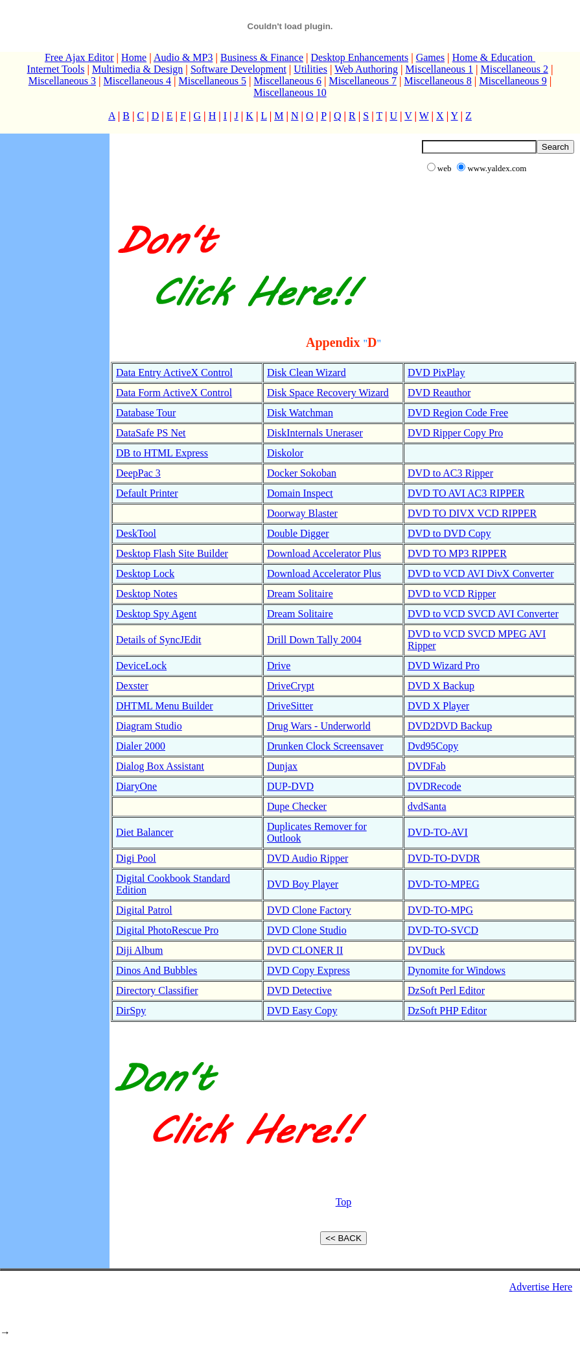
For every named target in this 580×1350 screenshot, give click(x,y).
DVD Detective (299, 990)
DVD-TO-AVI (438, 832)
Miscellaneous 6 (287, 80)
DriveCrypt (290, 685)
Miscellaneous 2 (514, 69)
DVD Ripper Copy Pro (455, 432)
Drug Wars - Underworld (319, 725)
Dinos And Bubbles (156, 970)
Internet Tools (56, 69)
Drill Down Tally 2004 (314, 639)
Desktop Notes (147, 593)
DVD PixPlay (436, 372)
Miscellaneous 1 (439, 69)
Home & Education (493, 57)
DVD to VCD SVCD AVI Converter (483, 613)
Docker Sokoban (301, 473)
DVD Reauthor (439, 392)
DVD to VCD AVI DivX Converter (481, 573)
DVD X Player (438, 705)
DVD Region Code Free (458, 412)
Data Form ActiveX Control (174, 392)
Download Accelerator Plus (324, 553)
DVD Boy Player (302, 884)
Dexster (132, 685)
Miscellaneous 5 (212, 80)
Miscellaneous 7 (362, 80)
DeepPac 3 (138, 473)
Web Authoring (366, 69)
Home (133, 57)
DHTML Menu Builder (164, 705)
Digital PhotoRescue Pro (167, 930)
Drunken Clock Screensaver (325, 746)
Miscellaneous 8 (437, 80)
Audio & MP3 (183, 57)
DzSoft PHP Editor (447, 1010)
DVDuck (426, 950)
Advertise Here (540, 1286)
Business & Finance (261, 57)
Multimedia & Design (137, 69)
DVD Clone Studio (307, 930)
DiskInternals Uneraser (315, 432)
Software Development (238, 69)
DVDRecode (434, 786)
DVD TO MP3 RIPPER (457, 553)
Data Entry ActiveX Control (174, 372)
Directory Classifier (157, 990)
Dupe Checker (297, 806)
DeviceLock (141, 665)
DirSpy (131, 1010)
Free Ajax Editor (79, 57)
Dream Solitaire (300, 593)
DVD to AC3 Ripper (450, 473)
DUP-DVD (290, 786)
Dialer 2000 (140, 746)
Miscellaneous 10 (289, 92)
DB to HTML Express (162, 452)
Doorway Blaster (302, 513)
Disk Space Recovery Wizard (328, 392)
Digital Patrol (144, 910)
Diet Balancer (144, 832)
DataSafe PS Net (151, 432)
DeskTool (136, 533)
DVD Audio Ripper (307, 858)
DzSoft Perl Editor (446, 990)
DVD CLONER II (305, 950)
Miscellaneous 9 (512, 80)
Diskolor (285, 452)
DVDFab (427, 766)
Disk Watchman (300, 412)
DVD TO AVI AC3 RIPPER (466, 493)
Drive (278, 665)
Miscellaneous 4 (137, 80)
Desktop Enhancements (360, 57)
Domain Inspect (300, 493)
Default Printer (147, 493)
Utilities (310, 69)
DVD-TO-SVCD (443, 930)
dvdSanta (427, 806)
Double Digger (298, 533)
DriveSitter (290, 705)
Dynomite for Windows (456, 970)
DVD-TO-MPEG (444, 884)
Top (344, 1201)
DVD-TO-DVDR (444, 858)
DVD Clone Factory (309, 910)
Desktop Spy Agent (156, 613)
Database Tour (146, 412)
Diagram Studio (149, 725)
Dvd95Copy (433, 746)
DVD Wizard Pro (444, 665)
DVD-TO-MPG (440, 910)
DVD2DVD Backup (450, 725)
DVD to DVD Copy (449, 533)
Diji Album (139, 950)
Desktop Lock (145, 573)
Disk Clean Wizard (306, 372)
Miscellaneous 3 (62, 80)
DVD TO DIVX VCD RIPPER (472, 513)
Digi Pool (136, 858)
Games (430, 57)
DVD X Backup (441, 685)
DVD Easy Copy (302, 1010)
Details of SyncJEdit (159, 639)
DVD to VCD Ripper (452, 593)
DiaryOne (136, 786)
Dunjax (282, 766)
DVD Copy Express (308, 970)
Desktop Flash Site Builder (172, 553)
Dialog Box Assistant (160, 766)
